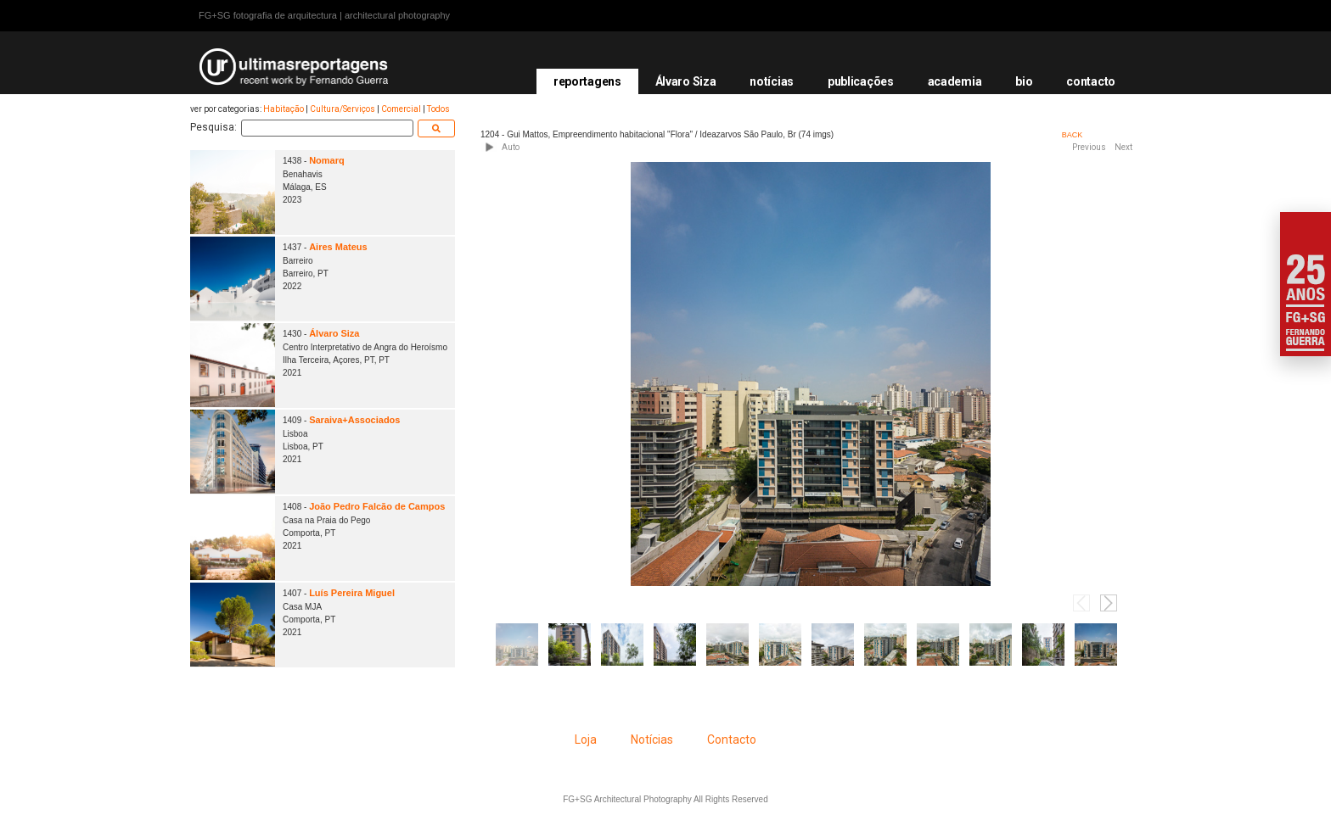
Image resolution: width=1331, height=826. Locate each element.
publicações (861, 81)
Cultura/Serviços (342, 109)
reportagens (587, 81)
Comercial (401, 109)
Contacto (731, 739)
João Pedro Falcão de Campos (377, 506)
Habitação (283, 109)
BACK (1072, 135)
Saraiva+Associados (354, 420)
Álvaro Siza (685, 81)
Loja (586, 739)
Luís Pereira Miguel (352, 593)
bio (1023, 81)
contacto (1090, 81)
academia (955, 81)
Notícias (652, 739)
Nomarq (327, 160)
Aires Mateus (338, 247)
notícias (772, 81)
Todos (438, 109)
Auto (510, 147)
